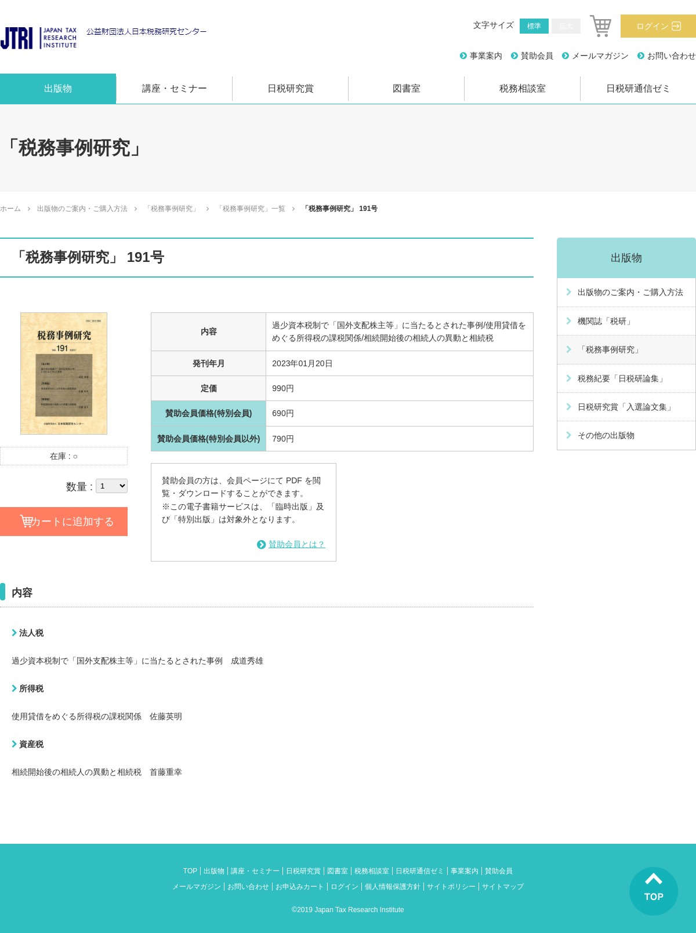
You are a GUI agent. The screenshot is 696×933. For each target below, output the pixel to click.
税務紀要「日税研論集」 (622, 378)
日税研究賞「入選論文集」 (626, 406)
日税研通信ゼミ (638, 88)
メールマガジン (600, 55)
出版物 (58, 88)
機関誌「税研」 (606, 321)
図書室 (406, 88)
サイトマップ (503, 887)
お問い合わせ (671, 55)
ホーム (10, 209)
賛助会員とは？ (297, 544)
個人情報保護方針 (392, 887)
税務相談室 (522, 88)
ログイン (652, 26)
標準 (534, 26)
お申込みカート (300, 887)
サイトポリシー (451, 887)
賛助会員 (537, 55)
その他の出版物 (606, 435)
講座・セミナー (174, 88)
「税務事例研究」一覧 (250, 209)
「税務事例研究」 (172, 209)
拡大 (566, 26)
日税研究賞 (290, 88)
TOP (190, 871)
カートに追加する (72, 521)
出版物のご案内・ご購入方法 (82, 209)
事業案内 (486, 55)
